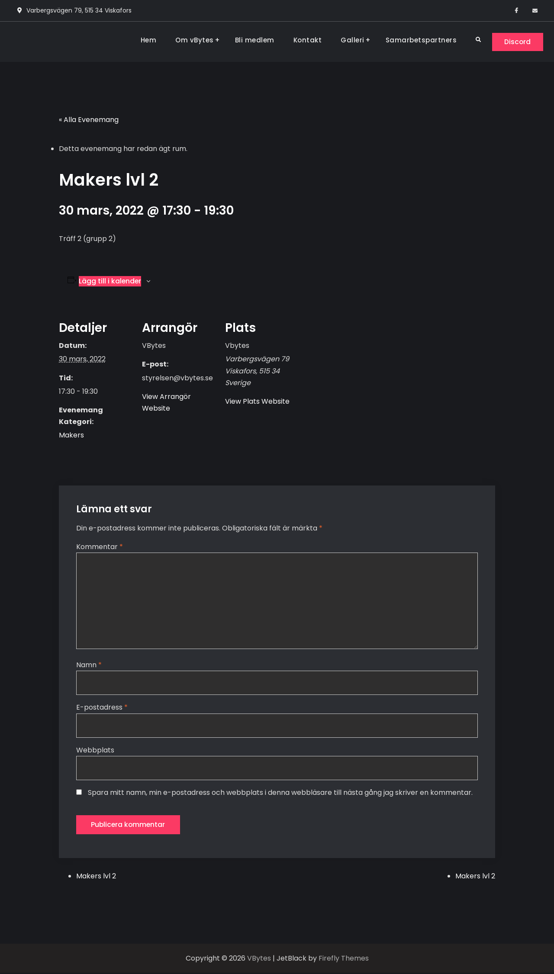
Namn (89, 665)
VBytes (259, 959)
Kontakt (306, 40)
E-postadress (102, 708)
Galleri (351, 40)
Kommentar (99, 547)
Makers (71, 435)
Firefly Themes (344, 959)
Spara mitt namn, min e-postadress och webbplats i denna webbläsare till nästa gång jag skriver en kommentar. (280, 793)
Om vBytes (193, 40)
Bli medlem (253, 40)
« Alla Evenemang (89, 120)
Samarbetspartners (419, 40)
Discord (516, 42)
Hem (147, 40)
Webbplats (95, 750)
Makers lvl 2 (96, 877)
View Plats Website (257, 402)
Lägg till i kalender (110, 281)
